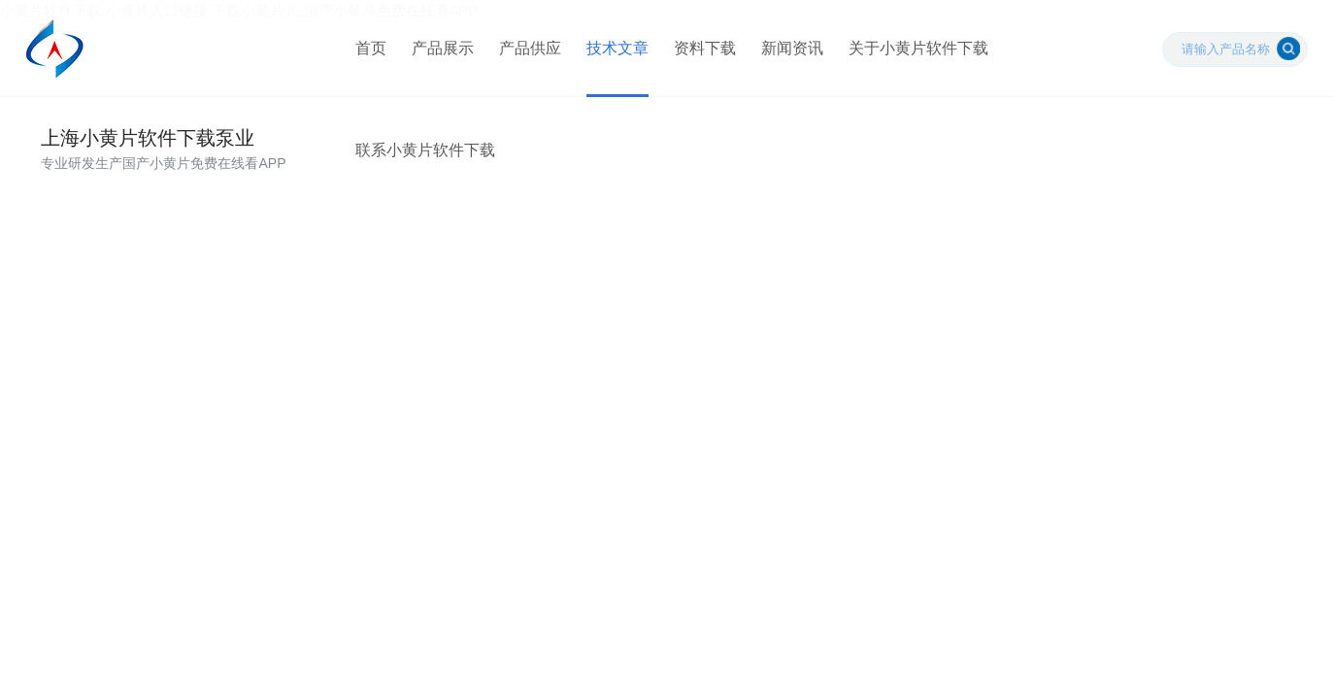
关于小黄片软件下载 (918, 48)
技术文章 (617, 48)
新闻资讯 (792, 48)
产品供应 (530, 48)
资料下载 (705, 48)
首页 (370, 48)
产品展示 (443, 48)
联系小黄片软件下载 (425, 150)
